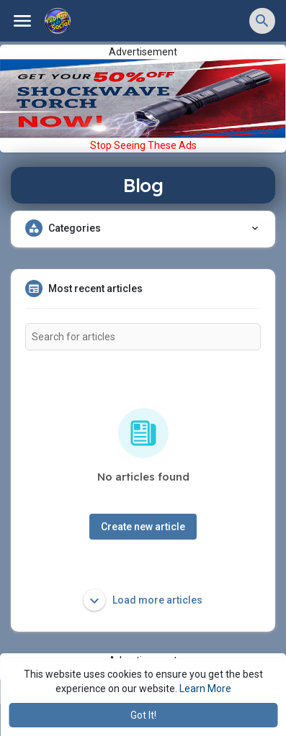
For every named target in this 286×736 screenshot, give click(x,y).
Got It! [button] (143, 715)
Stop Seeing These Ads (143, 145)
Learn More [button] (205, 688)
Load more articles (143, 600)
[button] (262, 21)
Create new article (143, 526)
